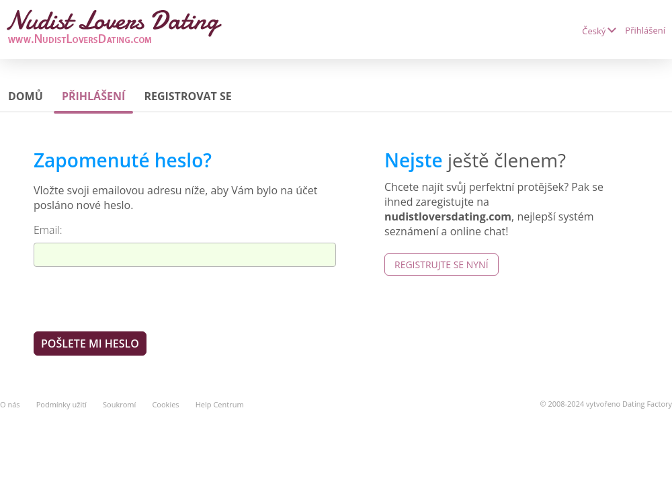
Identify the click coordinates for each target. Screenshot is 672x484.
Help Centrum (220, 404)
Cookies (165, 404)
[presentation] (136, 298)
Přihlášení (645, 30)
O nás (10, 404)
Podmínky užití (61, 404)
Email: (48, 230)
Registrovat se (187, 96)
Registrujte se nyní (441, 264)
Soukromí (119, 404)
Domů (25, 96)
